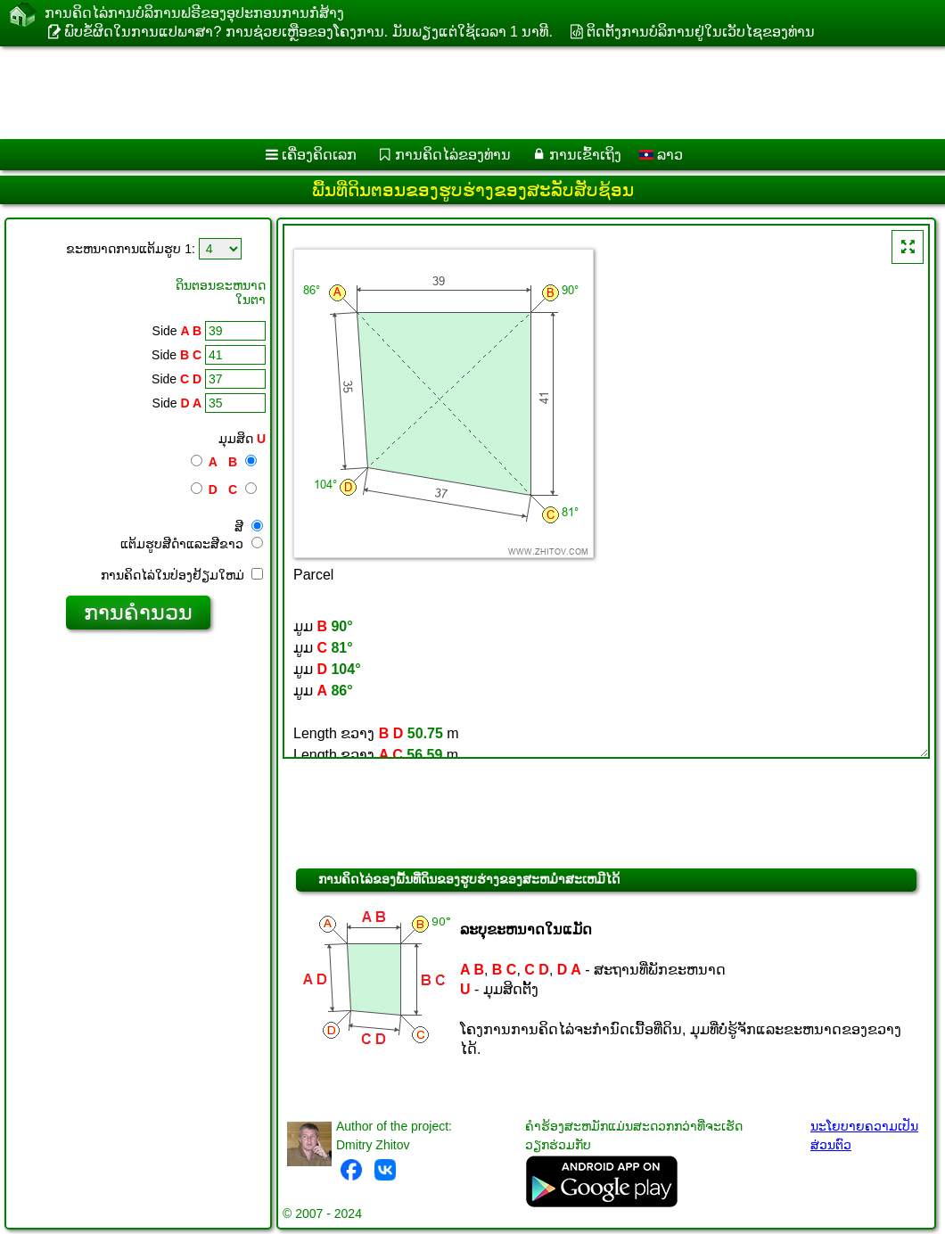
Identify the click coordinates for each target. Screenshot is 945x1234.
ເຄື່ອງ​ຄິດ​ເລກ (319, 154)
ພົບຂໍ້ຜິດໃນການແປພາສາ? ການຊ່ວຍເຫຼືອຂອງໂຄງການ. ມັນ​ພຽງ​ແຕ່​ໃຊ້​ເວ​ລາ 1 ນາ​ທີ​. (308, 31)
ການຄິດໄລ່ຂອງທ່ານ (453, 154)
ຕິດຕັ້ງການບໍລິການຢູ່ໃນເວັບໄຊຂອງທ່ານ (701, 31)
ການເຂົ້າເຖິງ (585, 154)
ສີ (248, 527)
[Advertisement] (455, 93)
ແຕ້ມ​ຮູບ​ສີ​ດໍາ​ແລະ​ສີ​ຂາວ (191, 544)
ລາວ (661, 154)
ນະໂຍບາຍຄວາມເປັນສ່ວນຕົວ (864, 1135)
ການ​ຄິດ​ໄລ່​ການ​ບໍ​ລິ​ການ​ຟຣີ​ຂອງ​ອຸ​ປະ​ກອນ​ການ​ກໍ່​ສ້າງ (194, 12)
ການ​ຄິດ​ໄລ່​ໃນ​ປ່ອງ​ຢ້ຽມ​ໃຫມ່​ (182, 575)
